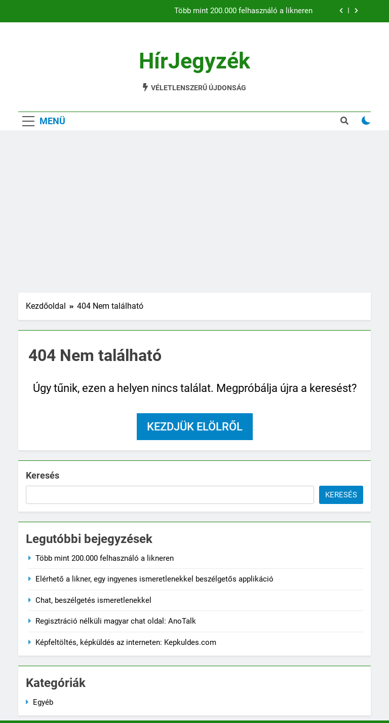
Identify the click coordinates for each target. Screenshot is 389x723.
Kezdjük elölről (195, 426)
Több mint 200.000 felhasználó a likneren (243, 11)
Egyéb (43, 702)
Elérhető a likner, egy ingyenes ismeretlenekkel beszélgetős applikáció (154, 579)
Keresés (42, 475)
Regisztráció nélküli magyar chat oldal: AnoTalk (115, 621)
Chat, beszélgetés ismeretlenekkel (93, 600)
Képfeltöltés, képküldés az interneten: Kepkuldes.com (125, 642)
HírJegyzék (194, 61)
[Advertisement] (194, 211)
